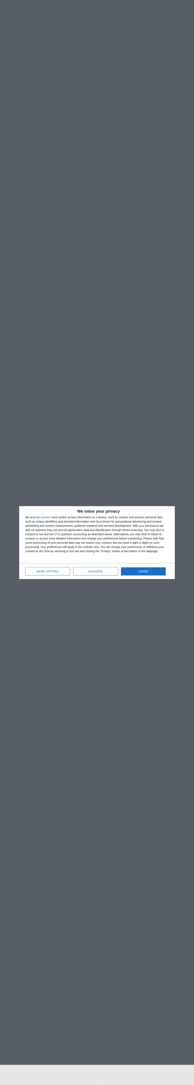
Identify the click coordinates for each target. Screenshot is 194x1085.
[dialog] (97, 542)
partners (46, 517)
